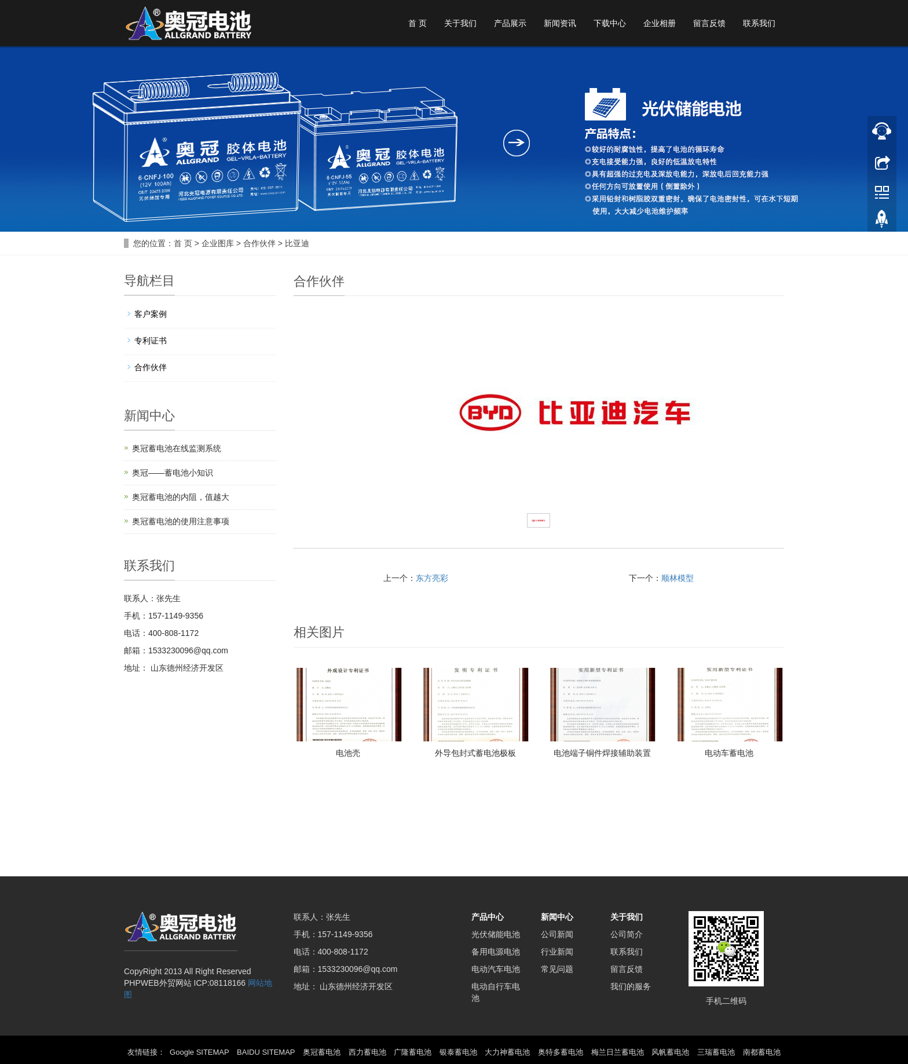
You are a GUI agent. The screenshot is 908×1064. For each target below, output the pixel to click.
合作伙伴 (259, 243)
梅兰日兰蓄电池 (617, 1052)
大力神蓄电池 (507, 1052)
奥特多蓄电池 (560, 1052)
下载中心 (610, 23)
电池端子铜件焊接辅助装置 (602, 753)
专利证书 (150, 340)
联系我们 (759, 23)
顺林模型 (677, 578)
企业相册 (659, 23)
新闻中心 (557, 917)
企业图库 (218, 243)
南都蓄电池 (762, 1052)
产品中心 (487, 917)
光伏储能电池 (495, 934)
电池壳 (348, 753)
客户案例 (150, 314)
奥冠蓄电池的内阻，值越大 (180, 497)
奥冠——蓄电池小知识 (172, 472)
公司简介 (626, 934)
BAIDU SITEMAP (266, 1052)
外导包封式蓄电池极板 (475, 753)
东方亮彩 (432, 578)
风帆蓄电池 (670, 1052)
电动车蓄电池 (729, 753)
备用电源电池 (495, 951)
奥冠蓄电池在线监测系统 (176, 448)
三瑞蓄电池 (716, 1052)
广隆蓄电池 (412, 1052)
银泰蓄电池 (458, 1052)
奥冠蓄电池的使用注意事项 (180, 521)
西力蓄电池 (367, 1052)
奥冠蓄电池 (321, 1052)
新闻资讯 (560, 23)
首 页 (417, 23)
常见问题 (557, 969)
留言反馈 (709, 23)
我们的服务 (630, 986)
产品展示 (510, 23)
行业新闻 (557, 951)
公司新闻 (557, 934)
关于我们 (460, 23)
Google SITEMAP (199, 1052)
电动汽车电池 (495, 969)
